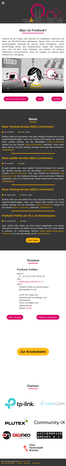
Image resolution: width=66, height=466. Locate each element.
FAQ (40, 99)
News (33, 119)
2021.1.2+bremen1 (51, 171)
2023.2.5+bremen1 (33, 144)
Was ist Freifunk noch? (16, 99)
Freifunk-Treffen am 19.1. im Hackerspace (28, 215)
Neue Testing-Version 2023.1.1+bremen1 (28, 189)
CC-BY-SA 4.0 (23, 461)
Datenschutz (36, 463)
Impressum (27, 463)
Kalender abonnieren (47, 317)
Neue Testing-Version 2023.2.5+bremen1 (28, 126)
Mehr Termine (15, 317)
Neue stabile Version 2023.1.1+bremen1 (27, 158)
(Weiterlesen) (8, 150)
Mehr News (33, 240)
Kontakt (56, 99)
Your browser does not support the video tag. (33, 75)
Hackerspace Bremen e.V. (31, 281)
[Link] (28, 308)
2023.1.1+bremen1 (55, 142)
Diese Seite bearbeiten (8, 463)
